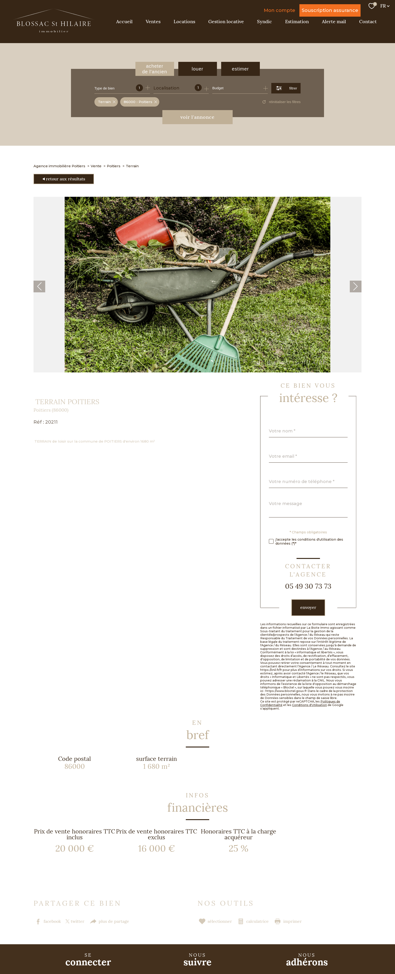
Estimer (240, 68)
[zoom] (197, 371)
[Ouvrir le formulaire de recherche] (286, 88)
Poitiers (113, 166)
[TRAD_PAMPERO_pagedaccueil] (54, 30)
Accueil (124, 21)
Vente (96, 166)
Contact (368, 21)
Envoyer (319, 607)
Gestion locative (226, 21)
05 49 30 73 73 (319, 586)
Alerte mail (334, 21)
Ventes (153, 21)
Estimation (297, 21)
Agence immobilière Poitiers (59, 166)
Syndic (264, 21)
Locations (184, 21)
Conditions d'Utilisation (320, 705)
